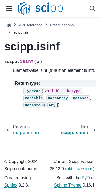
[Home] (9, 25)
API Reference (30, 25)
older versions (80, 168)
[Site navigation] (9, 8)
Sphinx (10, 185)
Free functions (62, 25)
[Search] (92, 8)
